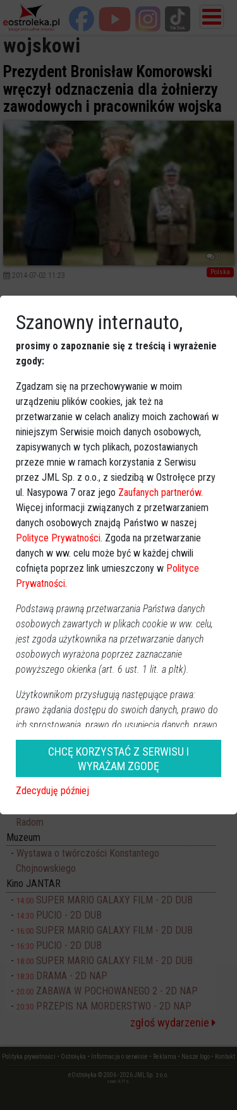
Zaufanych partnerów (159, 492)
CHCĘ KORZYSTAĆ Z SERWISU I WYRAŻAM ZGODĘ (118, 759)
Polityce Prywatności (58, 538)
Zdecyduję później (52, 791)
